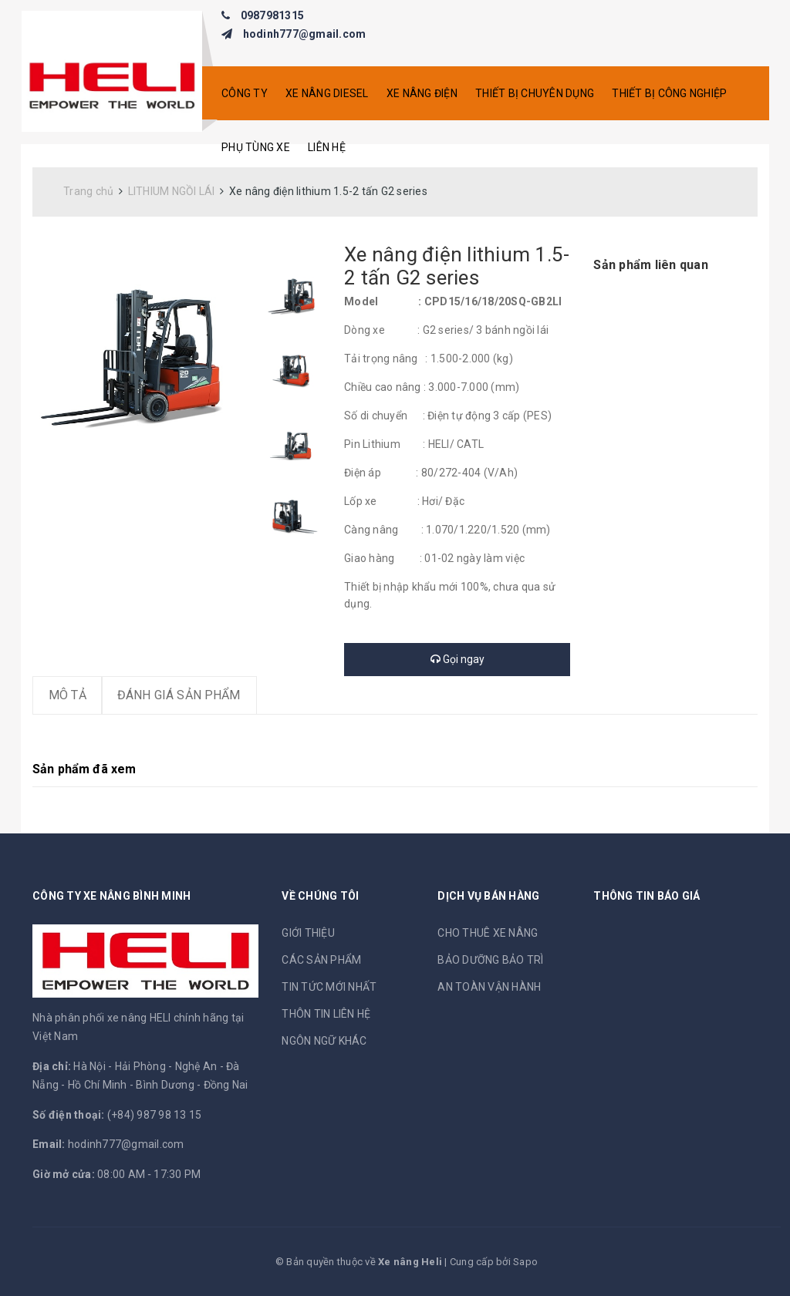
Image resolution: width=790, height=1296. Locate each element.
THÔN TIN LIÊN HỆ (326, 1014)
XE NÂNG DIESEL (327, 93)
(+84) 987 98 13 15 (154, 1115)
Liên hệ (327, 147)
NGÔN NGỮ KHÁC (324, 1041)
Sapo (525, 1261)
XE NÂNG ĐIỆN (422, 93)
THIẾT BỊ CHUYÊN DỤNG (534, 93)
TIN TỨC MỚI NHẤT (329, 987)
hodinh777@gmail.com (304, 34)
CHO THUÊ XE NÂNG (487, 933)
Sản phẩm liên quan (650, 265)
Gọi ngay (457, 659)
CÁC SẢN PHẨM (321, 960)
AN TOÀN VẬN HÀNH (489, 987)
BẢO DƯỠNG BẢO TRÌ (490, 960)
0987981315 (273, 15)
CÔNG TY (244, 93)
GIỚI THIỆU (308, 933)
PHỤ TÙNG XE (255, 147)
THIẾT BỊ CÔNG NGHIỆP (669, 93)
